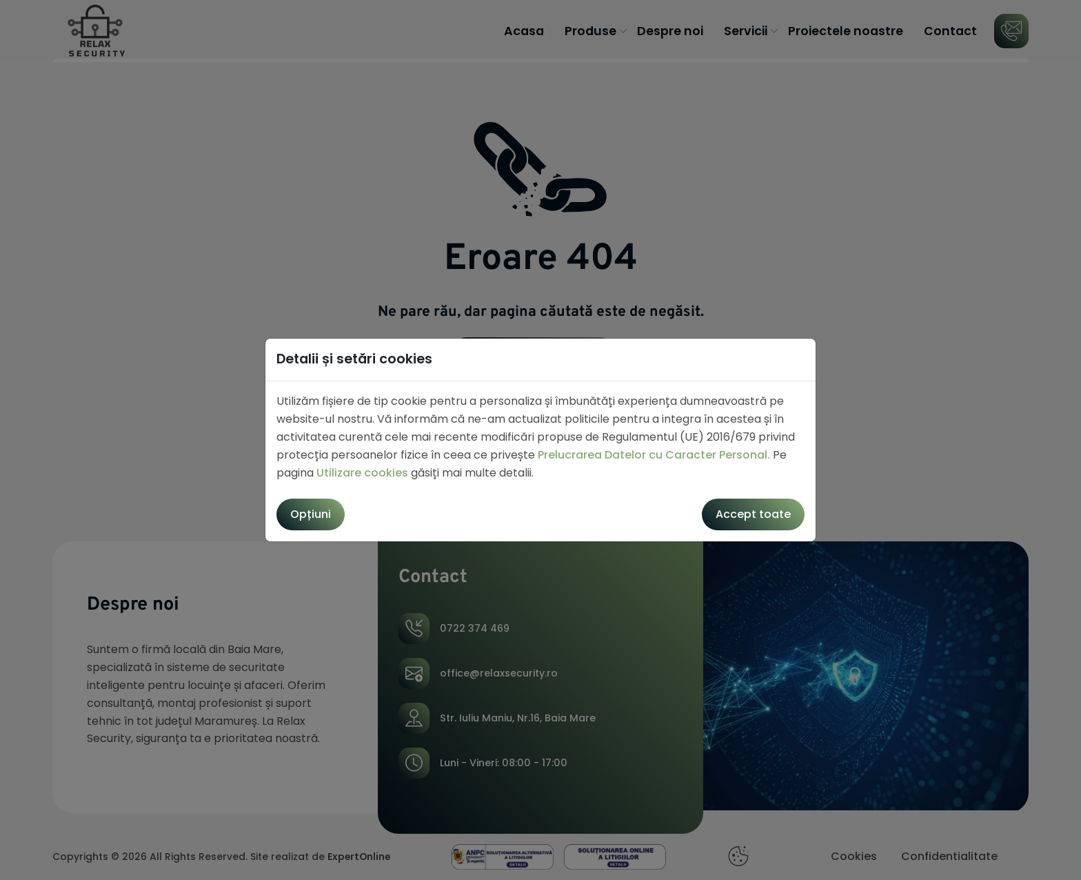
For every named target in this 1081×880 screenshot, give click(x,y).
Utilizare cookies (362, 473)
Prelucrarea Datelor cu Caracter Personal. (654, 455)
